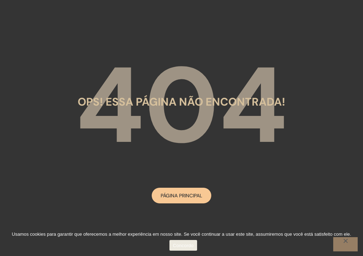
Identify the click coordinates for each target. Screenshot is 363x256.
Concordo (183, 245)
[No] (345, 244)
